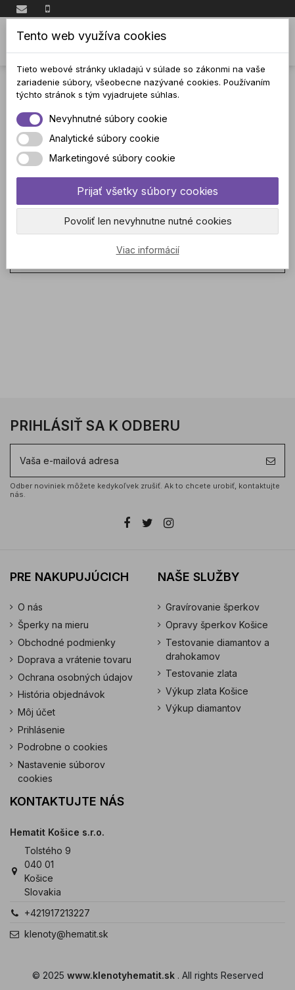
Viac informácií (147, 249)
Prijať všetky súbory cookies (147, 191)
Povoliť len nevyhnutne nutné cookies (148, 221)
